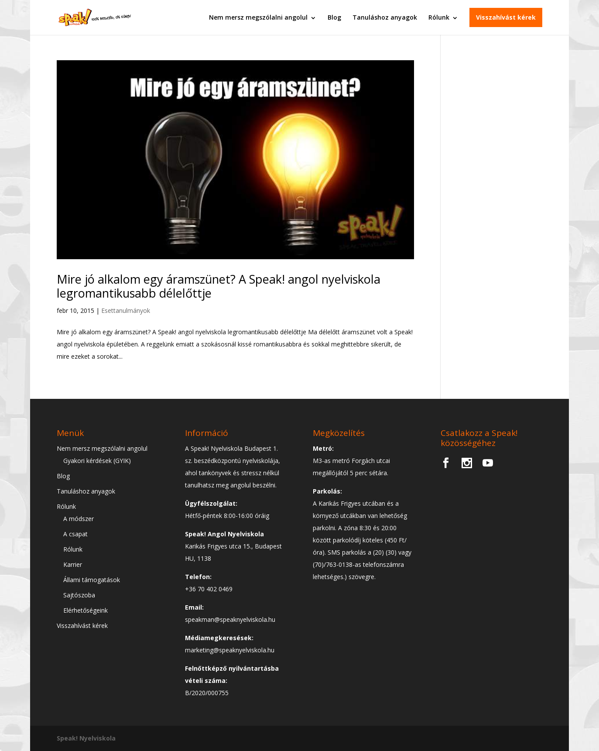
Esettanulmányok (125, 310)
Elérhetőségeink (85, 610)
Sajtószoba (79, 595)
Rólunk (438, 17)
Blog (334, 17)
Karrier (72, 564)
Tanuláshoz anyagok (385, 17)
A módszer (78, 518)
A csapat (75, 534)
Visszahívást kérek (506, 17)
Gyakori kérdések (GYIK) (97, 460)
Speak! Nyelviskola (86, 738)
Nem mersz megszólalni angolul (258, 17)
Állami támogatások (91, 580)
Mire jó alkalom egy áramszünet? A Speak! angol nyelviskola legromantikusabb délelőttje (218, 286)
